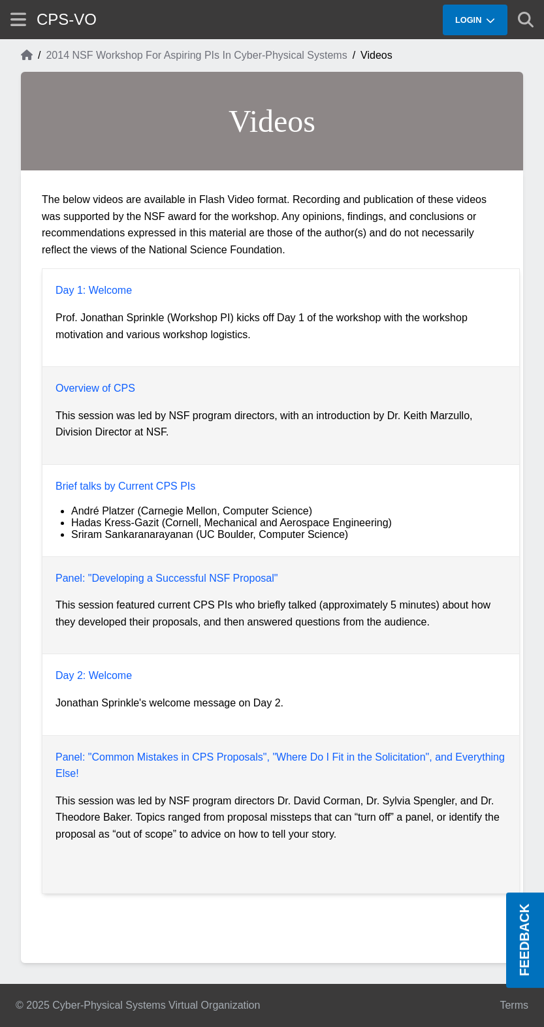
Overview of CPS (95, 388)
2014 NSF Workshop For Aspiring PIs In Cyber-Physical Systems (196, 55)
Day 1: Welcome (94, 290)
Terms (514, 1005)
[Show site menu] (18, 19)
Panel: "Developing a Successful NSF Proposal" (167, 578)
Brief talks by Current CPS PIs (125, 486)
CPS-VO (67, 19)
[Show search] (526, 19)
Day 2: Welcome (94, 675)
